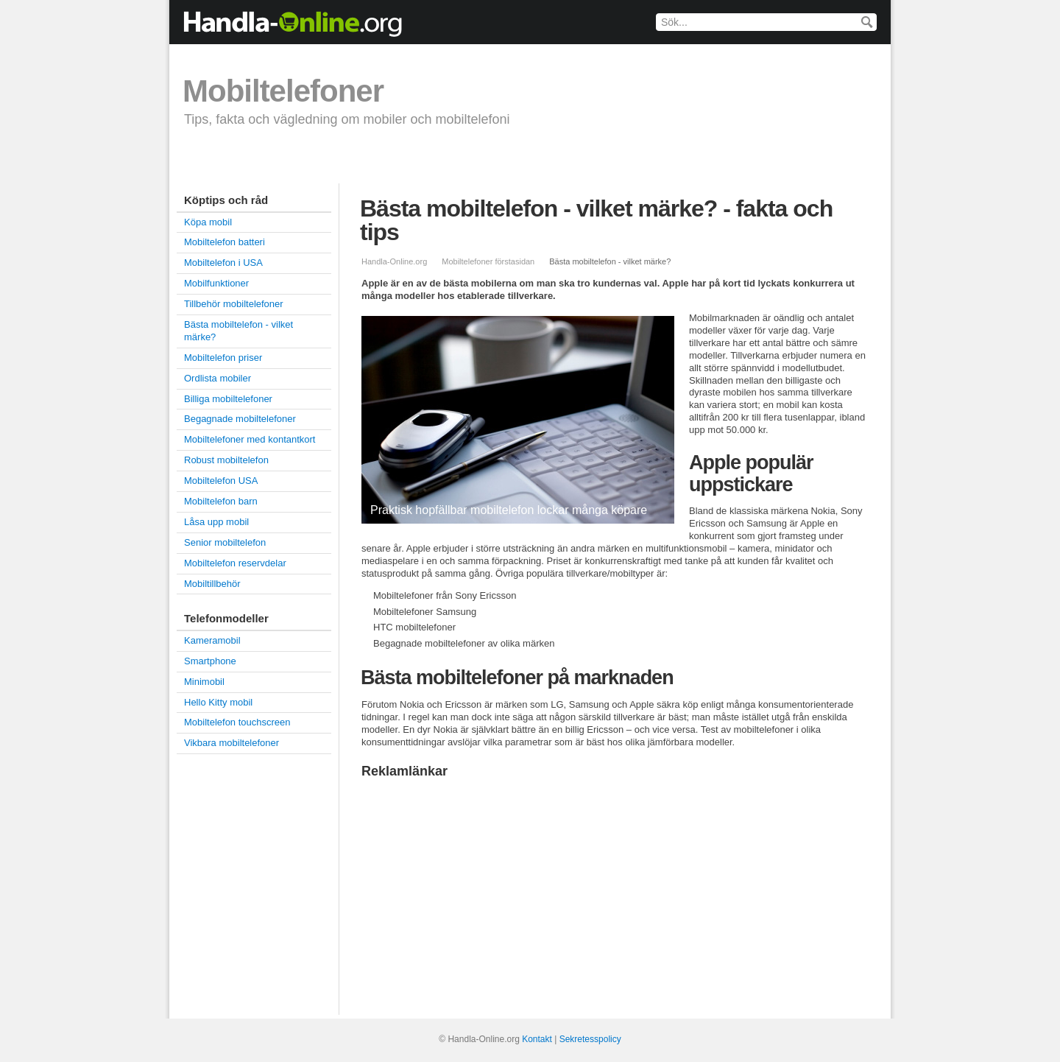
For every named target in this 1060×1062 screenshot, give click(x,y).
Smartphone (706, 161)
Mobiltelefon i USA (223, 262)
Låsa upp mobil (216, 521)
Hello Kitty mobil (218, 702)
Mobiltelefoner (283, 91)
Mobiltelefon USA (221, 480)
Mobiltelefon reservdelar (235, 563)
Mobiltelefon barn (221, 501)
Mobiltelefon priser (313, 161)
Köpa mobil (213, 161)
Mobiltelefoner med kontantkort (249, 439)
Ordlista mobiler (217, 378)
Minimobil (204, 681)
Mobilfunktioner (216, 283)
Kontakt (537, 1039)
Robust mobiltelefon (226, 459)
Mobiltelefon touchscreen (237, 722)
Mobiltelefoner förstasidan (488, 261)
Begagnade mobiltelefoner (582, 161)
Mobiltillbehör (212, 583)
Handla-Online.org (394, 261)
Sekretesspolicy (590, 1039)
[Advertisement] (485, 891)
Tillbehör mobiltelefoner (233, 303)
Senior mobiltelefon (225, 542)
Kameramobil (212, 640)
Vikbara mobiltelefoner (231, 742)
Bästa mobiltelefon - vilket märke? (238, 330)
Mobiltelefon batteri (224, 241)
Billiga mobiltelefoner (438, 161)
